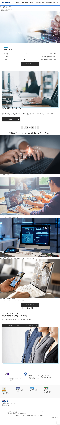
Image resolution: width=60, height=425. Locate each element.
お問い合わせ (55, 2)
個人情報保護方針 (38, 2)
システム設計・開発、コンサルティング (13, 411)
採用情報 (27, 2)
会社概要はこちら (11, 119)
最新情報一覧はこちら (30, 63)
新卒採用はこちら (11, 325)
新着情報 (31, 2)
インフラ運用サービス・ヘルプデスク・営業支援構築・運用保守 (16, 413)
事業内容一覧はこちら (30, 304)
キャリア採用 (41, 411)
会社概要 (22, 2)
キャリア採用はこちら (29, 325)
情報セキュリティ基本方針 (47, 2)
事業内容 (17, 2)
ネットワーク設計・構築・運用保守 (12, 412)
